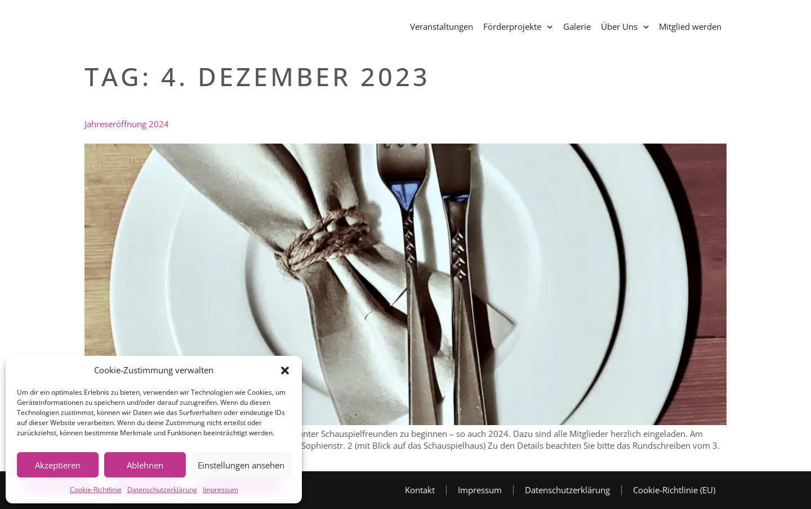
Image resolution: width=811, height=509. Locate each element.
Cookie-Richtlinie (96, 489)
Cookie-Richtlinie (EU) (674, 489)
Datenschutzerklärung (162, 489)
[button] (285, 370)
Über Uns (625, 27)
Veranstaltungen (441, 26)
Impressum (220, 489)
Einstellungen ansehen (241, 465)
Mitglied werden (690, 26)
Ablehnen (145, 465)
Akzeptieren (58, 465)
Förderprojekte (518, 27)
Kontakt (420, 489)
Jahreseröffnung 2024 (126, 124)
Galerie (577, 26)
